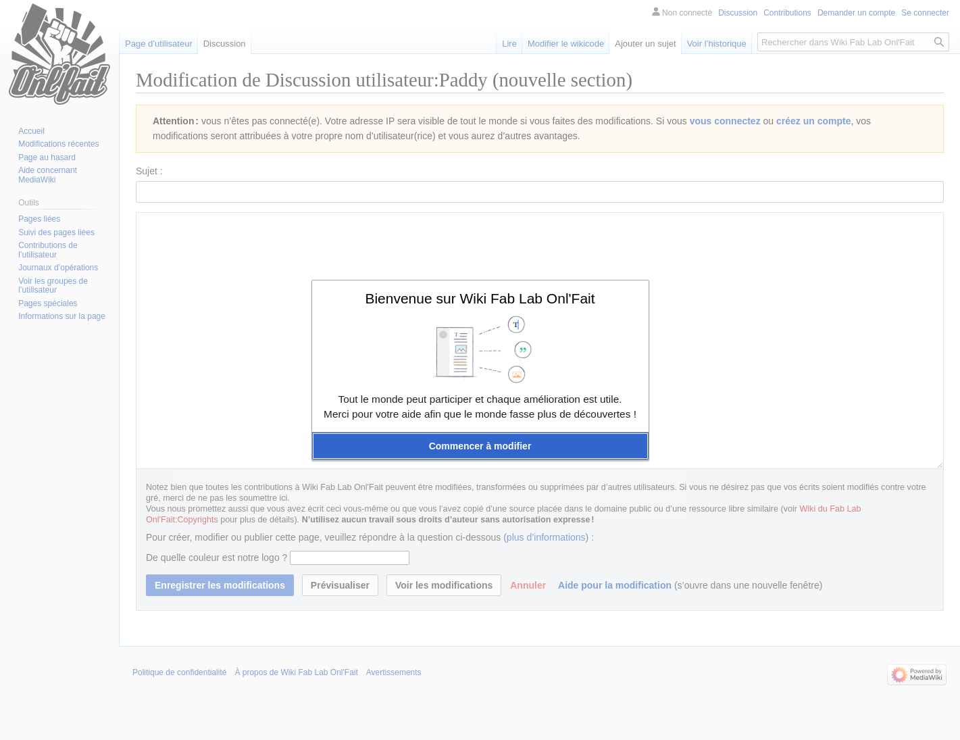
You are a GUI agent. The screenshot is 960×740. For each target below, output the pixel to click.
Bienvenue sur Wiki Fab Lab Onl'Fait (480, 298)
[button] (480, 446)
